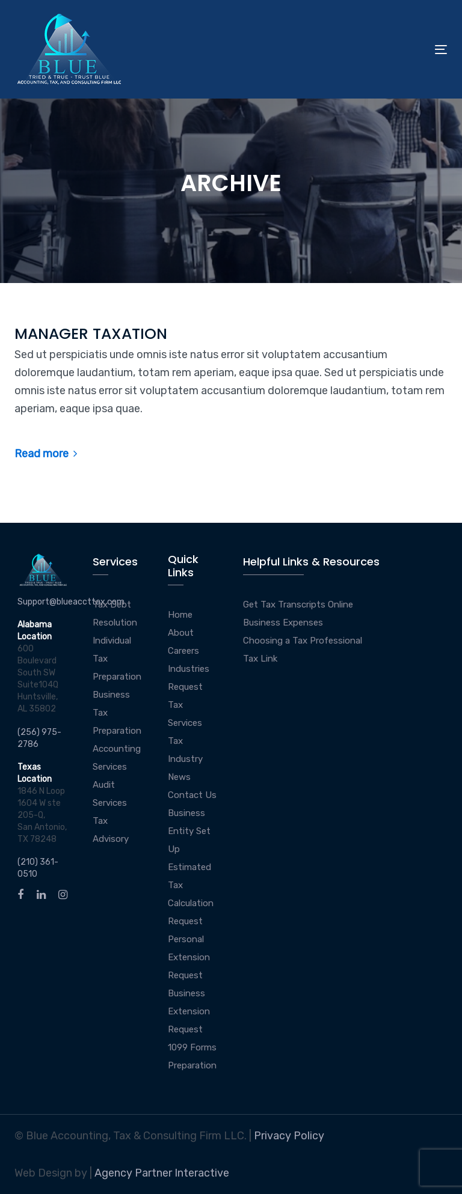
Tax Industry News (185, 759)
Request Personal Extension (189, 939)
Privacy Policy (289, 1135)
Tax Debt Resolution (115, 613)
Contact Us (192, 795)
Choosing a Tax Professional (302, 640)
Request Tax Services (185, 704)
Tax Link (260, 658)
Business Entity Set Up (189, 831)
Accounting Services (117, 757)
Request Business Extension (189, 993)
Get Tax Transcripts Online (298, 604)
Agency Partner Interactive (161, 1173)
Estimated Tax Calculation (191, 885)
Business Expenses (283, 622)
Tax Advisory (111, 829)
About (181, 632)
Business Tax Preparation (117, 712)
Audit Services (110, 793)
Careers (183, 650)
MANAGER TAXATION (90, 334)
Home (180, 614)
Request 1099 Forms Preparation (192, 1047)
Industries (188, 668)
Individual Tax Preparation (117, 658)
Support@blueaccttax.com (71, 602)
